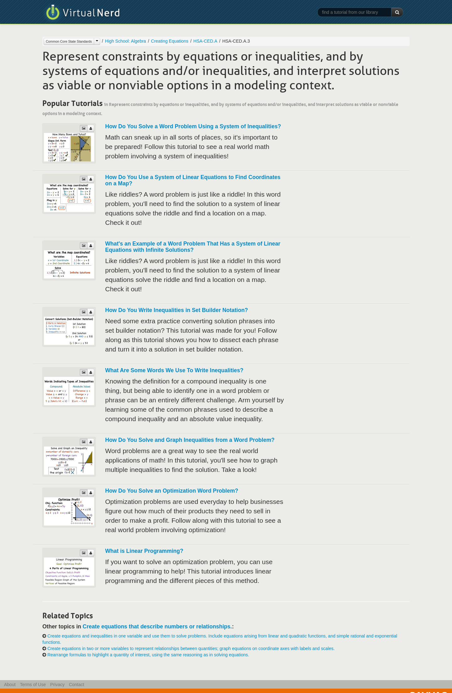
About (10, 684)
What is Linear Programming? (144, 551)
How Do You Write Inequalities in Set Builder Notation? (176, 310)
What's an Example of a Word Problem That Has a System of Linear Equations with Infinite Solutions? (192, 247)
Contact (76, 684)
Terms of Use (33, 684)
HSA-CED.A (205, 41)
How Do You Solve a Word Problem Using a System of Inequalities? (193, 126)
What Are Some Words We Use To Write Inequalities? (174, 370)
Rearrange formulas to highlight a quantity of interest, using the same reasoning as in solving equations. (148, 654)
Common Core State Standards (69, 41)
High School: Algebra (125, 41)
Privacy (57, 684)
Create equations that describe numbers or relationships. (157, 626)
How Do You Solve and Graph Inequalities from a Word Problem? (190, 440)
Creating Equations (169, 41)
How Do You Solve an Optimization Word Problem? (171, 491)
